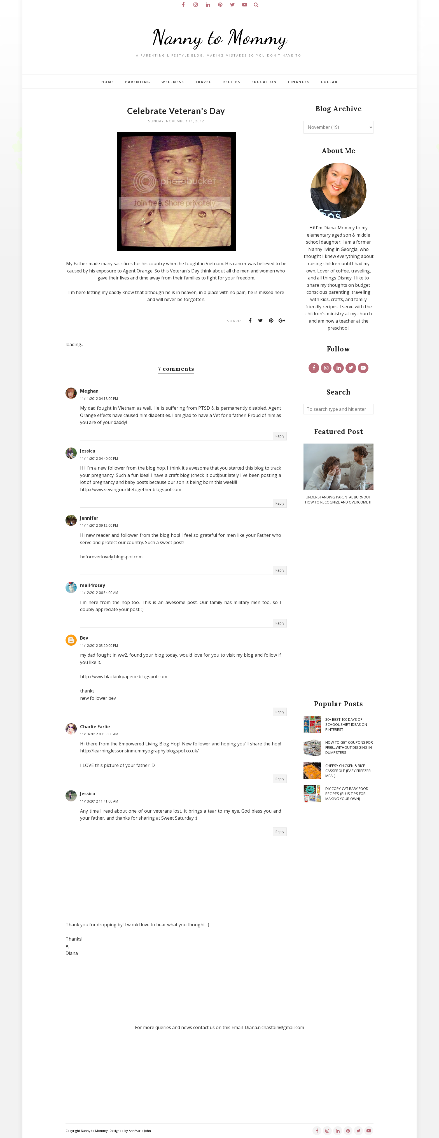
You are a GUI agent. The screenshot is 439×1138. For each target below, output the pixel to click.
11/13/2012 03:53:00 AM (99, 734)
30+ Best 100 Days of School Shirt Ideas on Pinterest (346, 724)
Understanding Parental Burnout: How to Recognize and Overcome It (338, 500)
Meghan (89, 391)
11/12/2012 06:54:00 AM (99, 592)
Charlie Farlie (95, 727)
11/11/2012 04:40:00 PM (99, 458)
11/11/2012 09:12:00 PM (99, 525)
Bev (84, 638)
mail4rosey (92, 585)
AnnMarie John (140, 1130)
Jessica (87, 451)
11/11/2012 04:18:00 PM (99, 398)
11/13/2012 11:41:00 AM (99, 801)
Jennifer (89, 518)
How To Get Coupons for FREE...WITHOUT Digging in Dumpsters (349, 747)
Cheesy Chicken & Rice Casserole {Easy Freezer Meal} (348, 770)
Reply (279, 436)
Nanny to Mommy (219, 37)
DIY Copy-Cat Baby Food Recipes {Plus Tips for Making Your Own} (346, 793)
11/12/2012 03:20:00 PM (99, 645)
